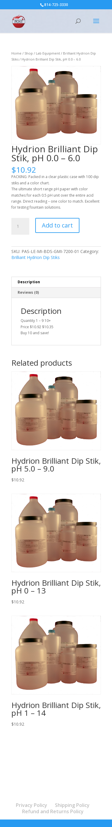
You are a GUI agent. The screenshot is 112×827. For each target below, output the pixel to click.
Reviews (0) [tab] (28, 292)
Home (16, 53)
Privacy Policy (31, 805)
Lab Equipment (48, 53)
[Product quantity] (20, 226)
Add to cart (57, 225)
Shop (28, 53)
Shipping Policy (72, 805)
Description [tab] (29, 281)
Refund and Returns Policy (53, 811)
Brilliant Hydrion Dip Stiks (35, 257)
